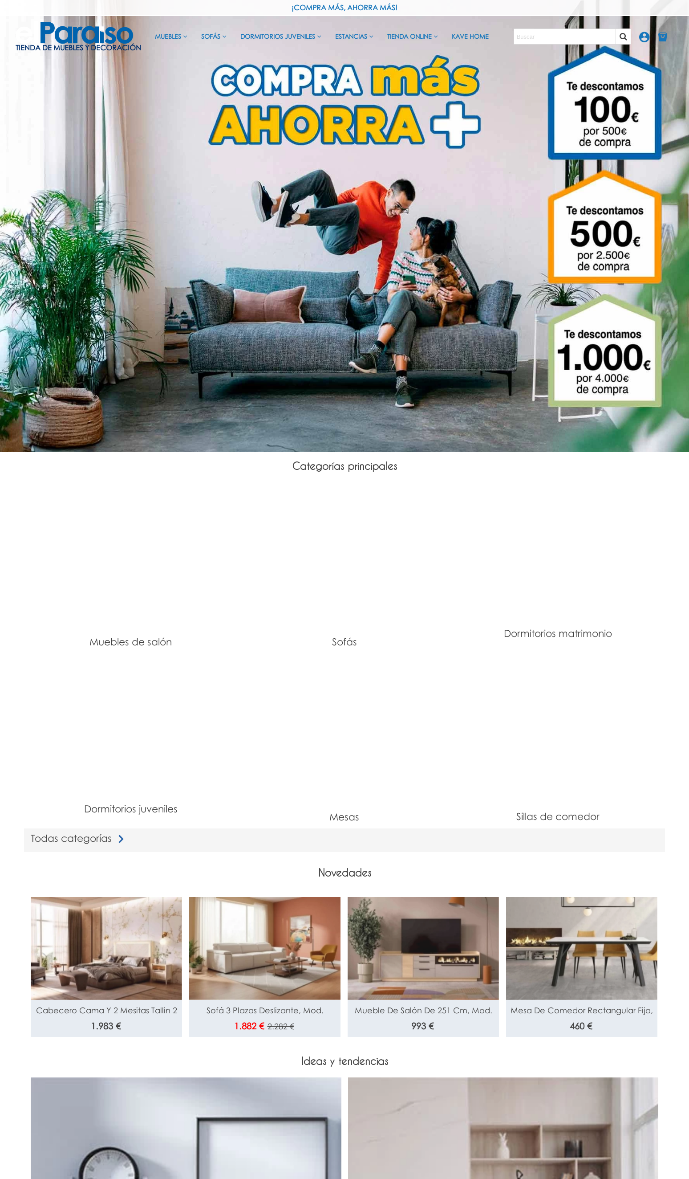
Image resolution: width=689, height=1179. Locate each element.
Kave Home (470, 36)
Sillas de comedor (558, 816)
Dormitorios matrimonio (558, 633)
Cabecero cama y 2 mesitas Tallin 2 (106, 1010)
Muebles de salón (130, 642)
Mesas (344, 817)
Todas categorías (79, 838)
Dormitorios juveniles (277, 36)
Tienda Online (409, 36)
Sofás (210, 36)
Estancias (351, 36)
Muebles (168, 36)
